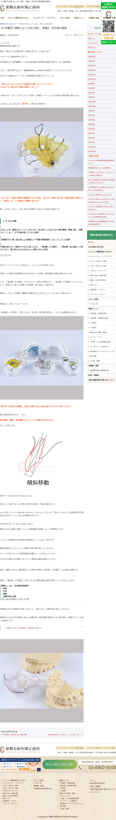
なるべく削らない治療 (98, 266)
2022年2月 (91, 138)
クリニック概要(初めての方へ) (18, 18)
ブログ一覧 (94, 304)
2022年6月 (91, 119)
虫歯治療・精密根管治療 (99, 318)
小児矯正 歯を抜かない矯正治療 (15, 735)
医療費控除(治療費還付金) (99, 370)
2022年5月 (91, 124)
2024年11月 (92, 70)
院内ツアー (94, 285)
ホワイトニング (95, 337)
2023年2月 (91, 92)
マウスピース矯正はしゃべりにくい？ (100, 194)
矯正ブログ (79, 35)
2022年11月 (92, 101)
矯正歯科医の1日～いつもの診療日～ (99, 168)
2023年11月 (92, 79)
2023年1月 (91, 97)
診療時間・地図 (108, 18)
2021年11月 (92, 151)
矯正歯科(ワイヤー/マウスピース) (102, 351)
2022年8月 (91, 110)
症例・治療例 (93, 375)
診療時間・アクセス (97, 290)
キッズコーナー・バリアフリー (44, 18)
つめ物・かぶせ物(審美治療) (100, 342)
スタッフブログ (93, 43)
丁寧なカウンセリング (98, 271)
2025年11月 (92, 56)
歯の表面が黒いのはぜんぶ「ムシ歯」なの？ (64, 735)
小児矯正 (93, 323)
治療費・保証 (93, 18)
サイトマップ (95, 792)
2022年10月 (92, 106)
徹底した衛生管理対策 (98, 280)
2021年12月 (92, 147)
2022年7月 (91, 115)
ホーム (3, 18)
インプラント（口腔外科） (100, 347)
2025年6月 (91, 61)
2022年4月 (91, 129)
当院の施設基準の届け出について (101, 380)
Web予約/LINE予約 (95, 247)
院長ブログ (91, 47)
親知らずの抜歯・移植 (98, 332)
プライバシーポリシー (98, 294)
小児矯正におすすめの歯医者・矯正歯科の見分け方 (23, 628)
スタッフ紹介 (65, 18)
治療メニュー (79, 18)
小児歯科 (93, 328)
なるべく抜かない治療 (98, 261)
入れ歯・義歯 (95, 361)
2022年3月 (91, 133)
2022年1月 (91, 142)
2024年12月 (92, 65)
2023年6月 (91, 88)
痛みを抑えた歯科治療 (98, 275)
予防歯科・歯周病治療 (98, 313)
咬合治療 (93, 356)
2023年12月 (92, 74)
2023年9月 (91, 83)
